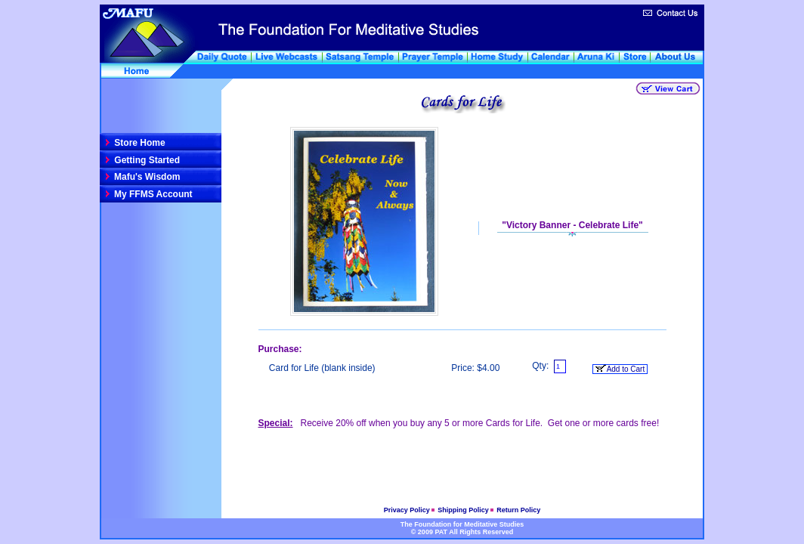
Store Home (138, 143)
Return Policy (518, 510)
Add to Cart (620, 368)
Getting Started (146, 160)
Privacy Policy (408, 510)
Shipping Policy (464, 510)
